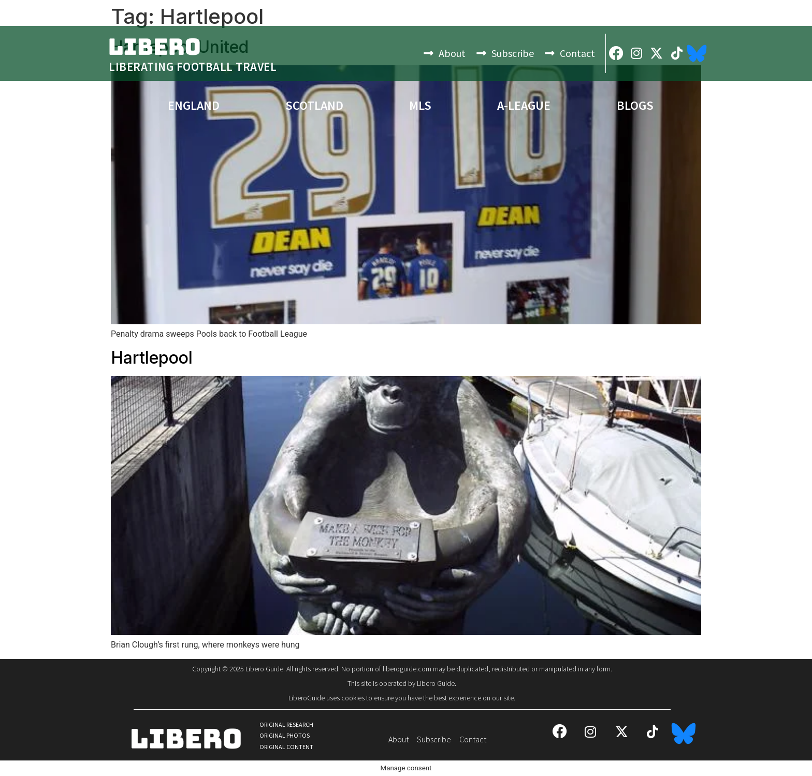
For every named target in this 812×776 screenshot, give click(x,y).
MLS (420, 105)
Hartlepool (152, 358)
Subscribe (512, 53)
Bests (737, 105)
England (194, 105)
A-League (523, 105)
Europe (79, 105)
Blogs (635, 105)
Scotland (314, 105)
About (452, 53)
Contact (577, 53)
